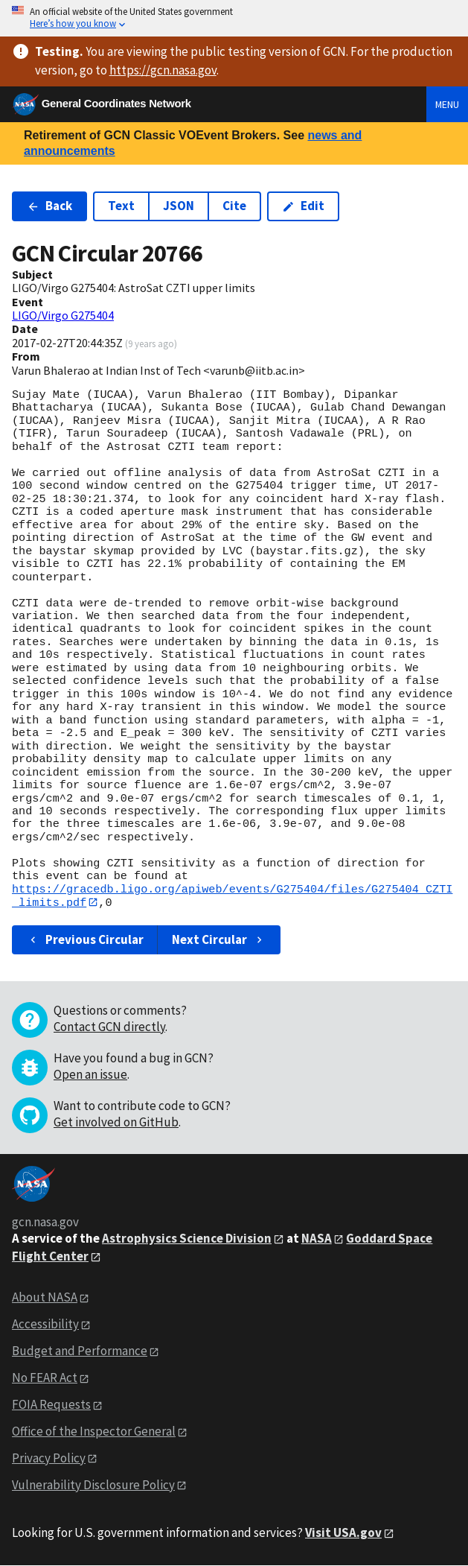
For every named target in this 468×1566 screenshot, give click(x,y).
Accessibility (45, 1324)
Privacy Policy (49, 1458)
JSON (178, 205)
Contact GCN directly (109, 1026)
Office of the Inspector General (94, 1431)
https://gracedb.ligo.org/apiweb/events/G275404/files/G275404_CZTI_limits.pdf (232, 896)
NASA (316, 1238)
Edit (303, 205)
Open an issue (90, 1074)
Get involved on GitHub (116, 1122)
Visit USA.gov (343, 1532)
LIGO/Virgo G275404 (63, 315)
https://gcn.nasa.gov (163, 70)
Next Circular (219, 939)
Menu (447, 104)
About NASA (44, 1298)
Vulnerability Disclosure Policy (93, 1485)
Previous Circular (85, 939)
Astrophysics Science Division (187, 1238)
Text (121, 205)
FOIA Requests (51, 1404)
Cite (234, 205)
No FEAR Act (44, 1378)
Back (49, 205)
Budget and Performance (79, 1351)
